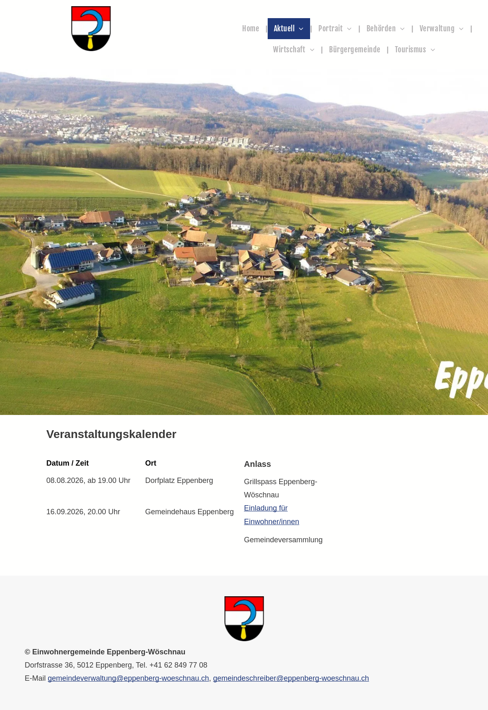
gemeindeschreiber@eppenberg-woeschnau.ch (291, 678)
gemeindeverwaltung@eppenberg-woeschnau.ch (128, 678)
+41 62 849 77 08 (178, 665)
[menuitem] (251, 28)
